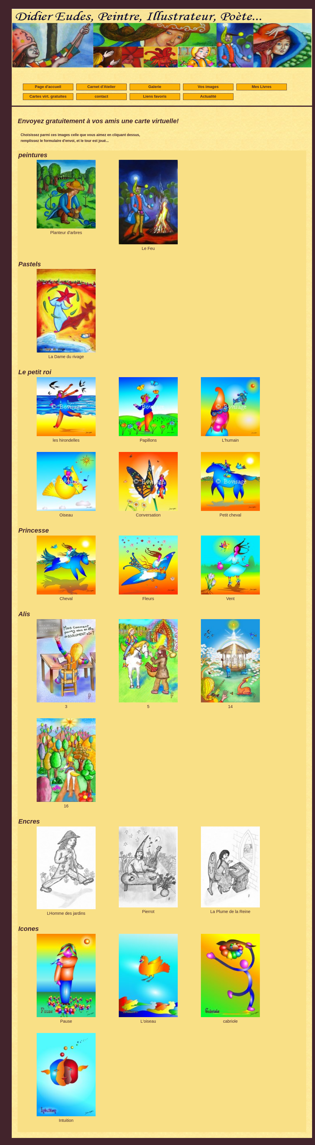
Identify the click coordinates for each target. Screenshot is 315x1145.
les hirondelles (66, 410)
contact (101, 96)
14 (230, 664)
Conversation (148, 484)
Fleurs (148, 568)
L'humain (230, 410)
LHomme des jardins (66, 871)
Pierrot (148, 870)
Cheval (66, 568)
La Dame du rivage (66, 314)
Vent (230, 568)
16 (66, 763)
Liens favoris (155, 96)
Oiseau (66, 484)
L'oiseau (148, 979)
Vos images (208, 86)
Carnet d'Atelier (101, 86)
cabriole (230, 979)
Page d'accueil (48, 86)
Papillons (148, 410)
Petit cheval (230, 484)
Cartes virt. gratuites (48, 96)
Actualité (208, 96)
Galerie (154, 86)
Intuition (66, 1078)
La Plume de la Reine (230, 870)
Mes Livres (261, 86)
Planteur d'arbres (66, 197)
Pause (66, 979)
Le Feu (148, 205)
